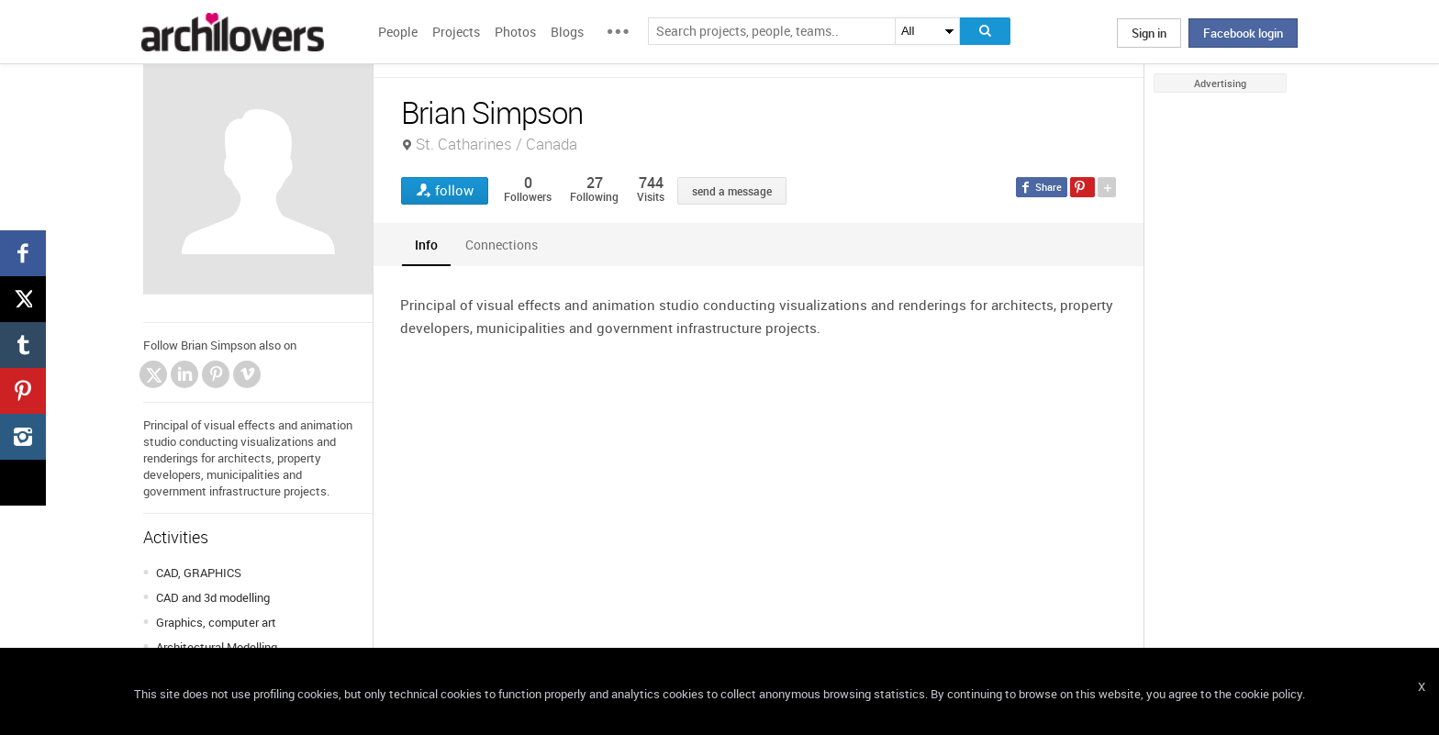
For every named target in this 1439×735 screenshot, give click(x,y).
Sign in (1149, 33)
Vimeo (247, 374)
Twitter (154, 377)
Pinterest (215, 374)
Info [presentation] (426, 244)
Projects (456, 31)
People (398, 31)
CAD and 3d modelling (213, 597)
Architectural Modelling (216, 647)
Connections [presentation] (501, 244)
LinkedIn (184, 374)
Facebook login (1243, 33)
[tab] (426, 244)
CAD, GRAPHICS (198, 572)
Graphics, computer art (216, 622)
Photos (515, 31)
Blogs (567, 31)
